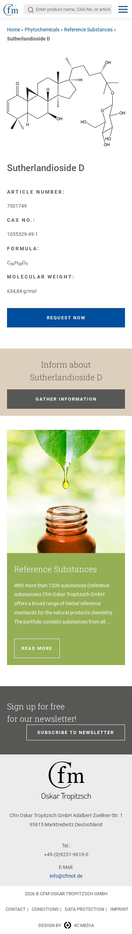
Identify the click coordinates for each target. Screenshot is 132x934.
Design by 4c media (66, 925)
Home (13, 29)
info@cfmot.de (66, 876)
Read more (36, 648)
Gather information (66, 399)
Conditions (45, 909)
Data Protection (84, 909)
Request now (66, 317)
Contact (16, 909)
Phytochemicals (42, 29)
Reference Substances (88, 29)
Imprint (119, 909)
